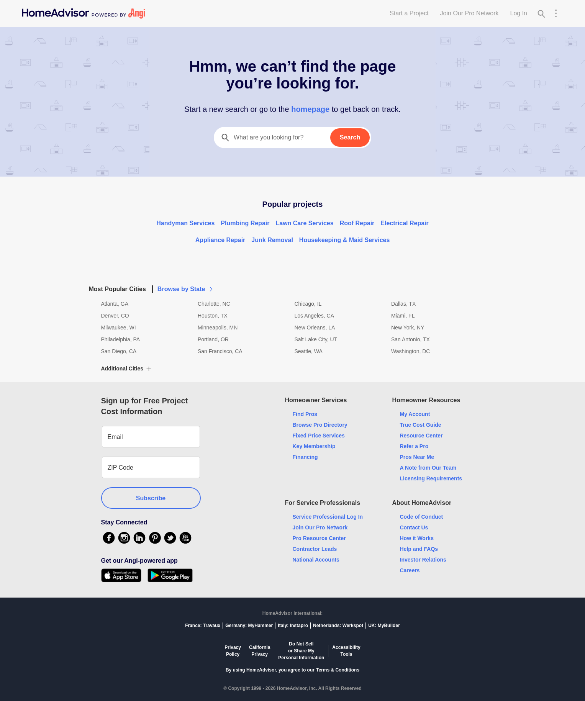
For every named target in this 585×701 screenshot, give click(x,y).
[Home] (83, 13)
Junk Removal (272, 240)
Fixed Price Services (319, 435)
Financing (305, 457)
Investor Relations (423, 560)
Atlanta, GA (115, 304)
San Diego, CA (119, 351)
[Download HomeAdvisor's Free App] (124, 575)
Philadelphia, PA (120, 339)
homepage (310, 109)
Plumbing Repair (245, 223)
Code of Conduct (421, 517)
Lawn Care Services (304, 223)
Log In (518, 13)
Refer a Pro (414, 446)
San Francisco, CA (220, 351)
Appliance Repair (220, 240)
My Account (415, 414)
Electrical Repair (404, 223)
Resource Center (421, 435)
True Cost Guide (420, 425)
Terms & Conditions (337, 670)
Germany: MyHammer (249, 625)
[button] (292, 284)
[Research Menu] (556, 13)
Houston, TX (213, 316)
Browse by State (185, 289)
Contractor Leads (315, 549)
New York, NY (407, 327)
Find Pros (305, 414)
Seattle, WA (309, 351)
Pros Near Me (417, 457)
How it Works (417, 538)
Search (350, 137)
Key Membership (314, 446)
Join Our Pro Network (469, 13)
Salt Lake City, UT (316, 339)
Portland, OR (213, 339)
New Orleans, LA (315, 327)
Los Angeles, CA (314, 316)
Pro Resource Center (319, 538)
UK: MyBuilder (384, 625)
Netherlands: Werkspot (338, 625)
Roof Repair (357, 223)
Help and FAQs (419, 549)
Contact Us (414, 527)
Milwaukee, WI (118, 327)
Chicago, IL (308, 304)
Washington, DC (410, 351)
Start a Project (409, 13)
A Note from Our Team (428, 468)
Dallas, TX (403, 304)
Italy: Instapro (293, 625)
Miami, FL (403, 316)
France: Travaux (202, 625)
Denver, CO (115, 316)
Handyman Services (185, 223)
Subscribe (151, 498)
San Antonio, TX (410, 339)
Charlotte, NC (214, 304)
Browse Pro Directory (320, 425)
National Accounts (316, 560)
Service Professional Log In (328, 517)
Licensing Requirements (431, 478)
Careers (410, 570)
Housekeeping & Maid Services (344, 240)
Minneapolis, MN (218, 327)
